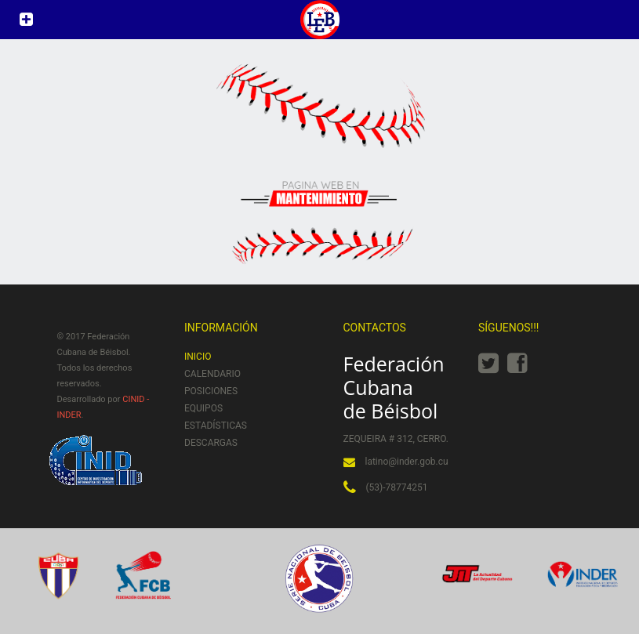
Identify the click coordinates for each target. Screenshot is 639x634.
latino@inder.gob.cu (406, 461)
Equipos (203, 408)
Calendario (212, 373)
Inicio (197, 356)
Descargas (211, 442)
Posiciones (211, 391)
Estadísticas (215, 425)
